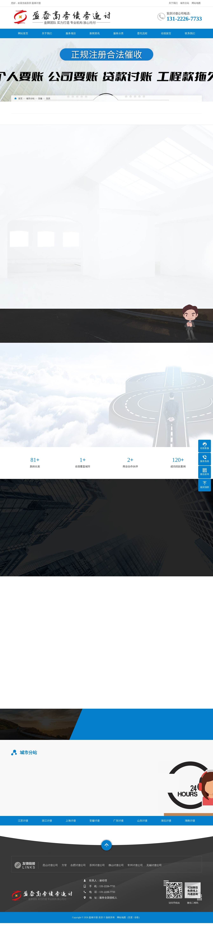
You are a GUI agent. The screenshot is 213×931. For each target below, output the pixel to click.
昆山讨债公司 (50, 865)
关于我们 (173, 3)
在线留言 (166, 33)
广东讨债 (118, 820)
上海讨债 (71, 820)
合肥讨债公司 (78, 865)
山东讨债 (142, 820)
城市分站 (184, 3)
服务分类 (118, 33)
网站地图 (196, 3)
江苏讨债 (23, 820)
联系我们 (190, 33)
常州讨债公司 (135, 865)
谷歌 (136, 917)
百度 (130, 917)
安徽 (40, 98)
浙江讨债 (47, 820)
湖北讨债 (166, 820)
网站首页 (23, 33)
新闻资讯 (94, 33)
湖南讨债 (190, 820)
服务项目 (71, 33)
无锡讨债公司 (154, 865)
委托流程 (142, 33)
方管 (64, 865)
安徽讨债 (94, 820)
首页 (20, 98)
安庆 (48, 98)
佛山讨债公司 (116, 865)
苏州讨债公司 (97, 865)
